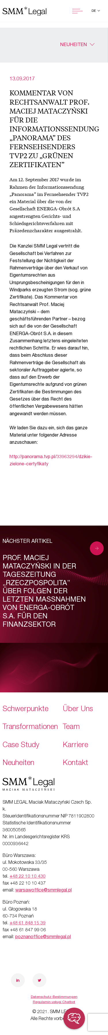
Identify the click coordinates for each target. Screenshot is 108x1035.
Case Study (21, 745)
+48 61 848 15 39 (28, 923)
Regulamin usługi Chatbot (54, 1002)
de (94, 11)
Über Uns (78, 709)
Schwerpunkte (25, 709)
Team (71, 727)
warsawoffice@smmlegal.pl (43, 890)
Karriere (75, 745)
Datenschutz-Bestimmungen (54, 997)
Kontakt (75, 763)
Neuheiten (73, 45)
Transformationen (30, 727)
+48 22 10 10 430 (28, 877)
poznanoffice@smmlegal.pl (43, 937)
